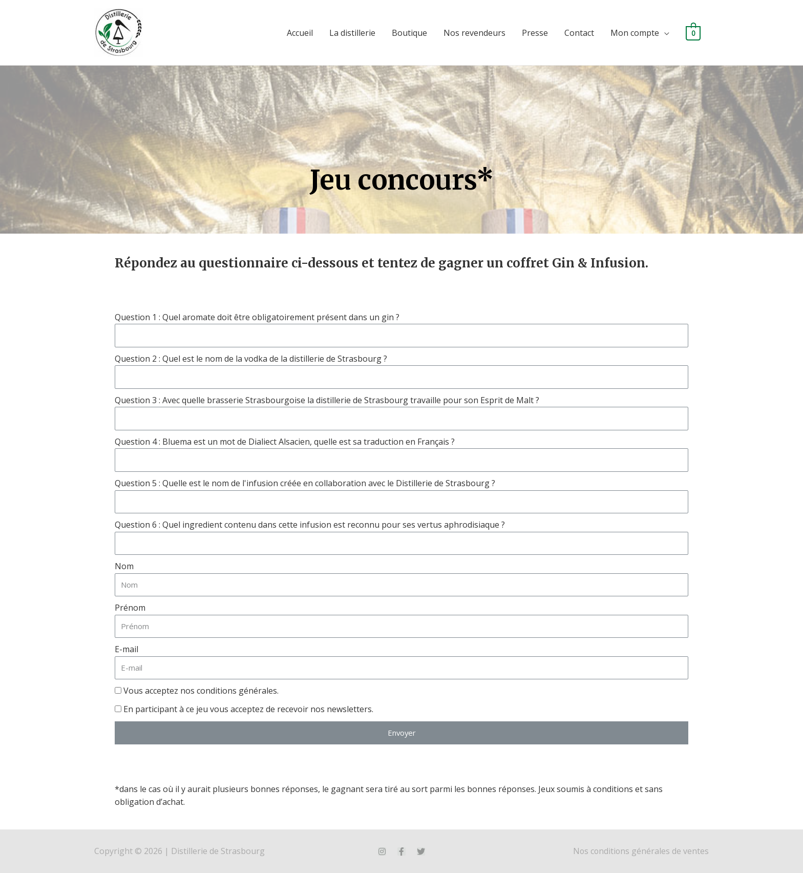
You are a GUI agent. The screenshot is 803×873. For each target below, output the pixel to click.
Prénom (130, 607)
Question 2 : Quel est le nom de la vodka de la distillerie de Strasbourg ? (251, 358)
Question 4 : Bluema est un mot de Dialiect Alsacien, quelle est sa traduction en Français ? (285, 441)
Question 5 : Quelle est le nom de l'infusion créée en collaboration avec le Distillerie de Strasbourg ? (305, 483)
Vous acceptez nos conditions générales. (201, 690)
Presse (535, 32)
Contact (579, 32)
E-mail (126, 649)
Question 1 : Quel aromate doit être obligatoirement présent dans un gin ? (257, 317)
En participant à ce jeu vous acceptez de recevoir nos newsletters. (248, 709)
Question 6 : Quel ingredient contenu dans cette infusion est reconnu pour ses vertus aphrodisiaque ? (310, 524)
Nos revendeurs (474, 32)
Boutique (409, 32)
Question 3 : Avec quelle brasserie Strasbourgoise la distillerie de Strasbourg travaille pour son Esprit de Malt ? (327, 400)
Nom (124, 566)
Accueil (300, 32)
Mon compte (634, 32)
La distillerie (352, 32)
